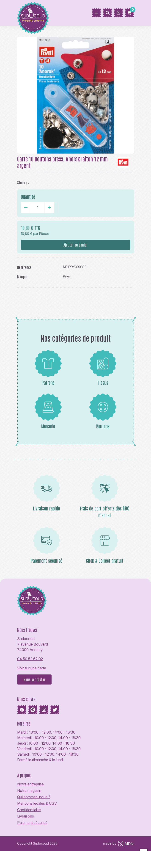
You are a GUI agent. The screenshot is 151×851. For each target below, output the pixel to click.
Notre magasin (29, 790)
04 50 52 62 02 (30, 659)
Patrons (48, 367)
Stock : (22, 182)
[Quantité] (37, 207)
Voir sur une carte (31, 668)
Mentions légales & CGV (37, 803)
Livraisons (25, 816)
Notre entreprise (30, 784)
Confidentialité (29, 809)
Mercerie (48, 411)
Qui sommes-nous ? (33, 797)
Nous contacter (34, 679)
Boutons (103, 411)
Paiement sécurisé (32, 822)
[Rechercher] (107, 12)
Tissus (103, 367)
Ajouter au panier (75, 244)
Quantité (28, 197)
